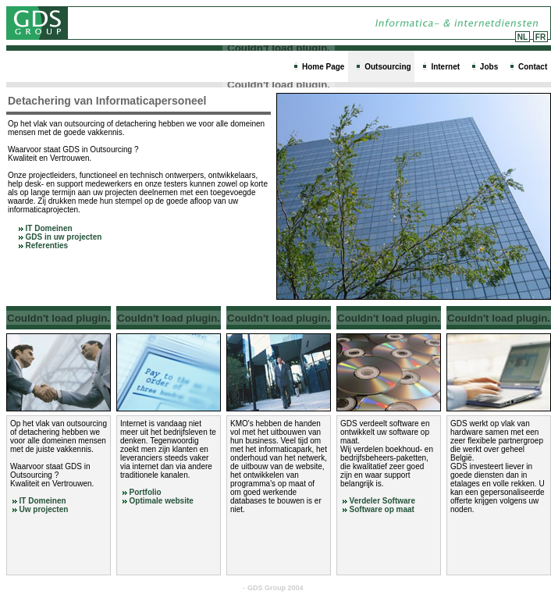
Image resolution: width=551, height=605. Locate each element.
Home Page (323, 66)
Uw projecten (44, 509)
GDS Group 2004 (275, 588)
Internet (445, 66)
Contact (532, 66)
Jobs (489, 66)
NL (522, 37)
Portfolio (146, 492)
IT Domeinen (46, 228)
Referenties (43, 245)
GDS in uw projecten (60, 237)
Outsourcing (387, 66)
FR (540, 37)
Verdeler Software (382, 500)
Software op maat (382, 509)
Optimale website (162, 500)
